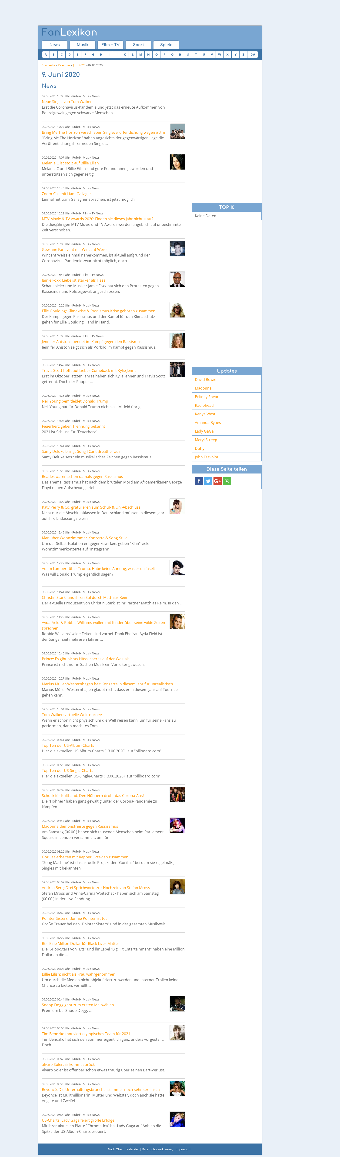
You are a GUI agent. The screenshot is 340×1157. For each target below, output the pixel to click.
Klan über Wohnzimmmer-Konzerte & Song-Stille (84, 537)
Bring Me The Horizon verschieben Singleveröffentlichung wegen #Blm (103, 132)
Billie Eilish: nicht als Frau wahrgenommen (78, 974)
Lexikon (69, 32)
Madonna (203, 388)
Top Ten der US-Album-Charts (68, 745)
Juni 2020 (79, 65)
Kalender (64, 65)
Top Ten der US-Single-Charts (67, 770)
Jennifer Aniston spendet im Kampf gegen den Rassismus (92, 341)
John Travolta (206, 457)
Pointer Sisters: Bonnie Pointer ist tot (74, 918)
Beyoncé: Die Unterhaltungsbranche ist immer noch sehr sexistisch (101, 1089)
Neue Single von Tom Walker (67, 101)
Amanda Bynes (208, 422)
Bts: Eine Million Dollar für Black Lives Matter (80, 943)
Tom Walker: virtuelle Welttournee (72, 714)
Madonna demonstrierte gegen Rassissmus (80, 826)
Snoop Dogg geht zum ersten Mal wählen (78, 1004)
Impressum (183, 1149)
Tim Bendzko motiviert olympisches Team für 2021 (86, 1033)
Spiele (166, 45)
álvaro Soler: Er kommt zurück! (69, 1064)
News (55, 45)
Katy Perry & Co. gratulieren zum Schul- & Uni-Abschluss (91, 507)
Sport (138, 45)
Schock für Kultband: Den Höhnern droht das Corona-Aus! (93, 795)
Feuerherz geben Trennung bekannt (73, 426)
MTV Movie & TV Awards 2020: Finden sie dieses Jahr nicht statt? (97, 218)
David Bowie (205, 379)
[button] (199, 481)
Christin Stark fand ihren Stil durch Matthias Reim (85, 597)
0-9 (253, 54)
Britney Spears (207, 396)
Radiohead (204, 405)
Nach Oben (115, 1149)
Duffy (199, 448)
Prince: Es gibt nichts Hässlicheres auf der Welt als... (87, 658)
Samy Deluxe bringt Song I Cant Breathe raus (81, 451)
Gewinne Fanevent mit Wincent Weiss (74, 249)
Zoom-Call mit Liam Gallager (66, 193)
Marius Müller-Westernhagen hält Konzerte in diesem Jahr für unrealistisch (107, 684)
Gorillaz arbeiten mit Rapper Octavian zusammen (85, 857)
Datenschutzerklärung (157, 1149)
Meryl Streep (206, 439)
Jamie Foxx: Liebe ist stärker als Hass (73, 280)
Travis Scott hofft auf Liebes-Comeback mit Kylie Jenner (90, 370)
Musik (82, 45)
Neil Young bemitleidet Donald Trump (75, 401)
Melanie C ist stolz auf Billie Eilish (70, 163)
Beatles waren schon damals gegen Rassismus (82, 476)
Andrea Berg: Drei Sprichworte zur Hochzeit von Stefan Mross (96, 887)
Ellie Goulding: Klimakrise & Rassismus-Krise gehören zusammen (98, 310)
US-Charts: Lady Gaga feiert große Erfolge (78, 1120)
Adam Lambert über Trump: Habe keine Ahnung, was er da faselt (98, 568)
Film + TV (111, 45)
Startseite (48, 65)
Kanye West (205, 414)
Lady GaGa (204, 431)
